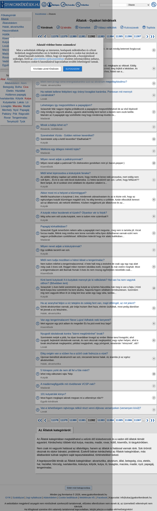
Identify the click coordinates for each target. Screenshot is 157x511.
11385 (119, 36)
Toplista (150, 27)
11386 (128, 36)
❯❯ (152, 36)
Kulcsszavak (131, 27)
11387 (137, 36)
